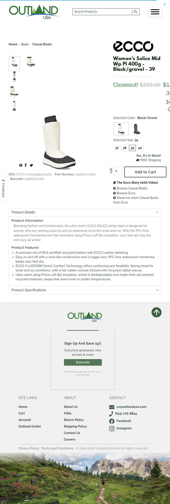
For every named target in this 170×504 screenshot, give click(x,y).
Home (13, 44)
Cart (22, 413)
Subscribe (83, 362)
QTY (110, 171)
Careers (70, 439)
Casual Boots (42, 44)
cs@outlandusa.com (127, 406)
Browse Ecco (124, 193)
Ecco (25, 44)
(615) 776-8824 (123, 413)
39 (132, 148)
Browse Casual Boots (130, 188)
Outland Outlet (30, 426)
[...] (102, 12)
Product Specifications (29, 290)
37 (117, 148)
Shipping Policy (75, 426)
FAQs (68, 413)
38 (124, 148)
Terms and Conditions (57, 448)
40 (140, 148)
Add (145, 172)
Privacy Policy (29, 448)
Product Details (23, 212)
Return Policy (74, 420)
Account (25, 420)
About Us (71, 406)
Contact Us (72, 433)
